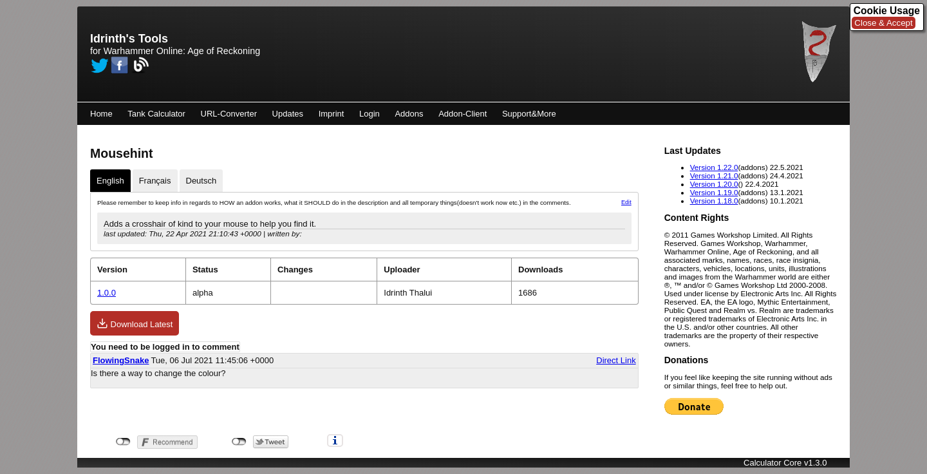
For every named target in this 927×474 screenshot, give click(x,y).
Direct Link (615, 360)
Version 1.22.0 (714, 167)
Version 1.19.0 (714, 192)
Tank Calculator (156, 113)
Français (155, 180)
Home (101, 113)
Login (369, 113)
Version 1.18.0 (714, 200)
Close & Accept (883, 23)
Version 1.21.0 (714, 175)
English (110, 180)
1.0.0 (106, 293)
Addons (409, 113)
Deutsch (201, 180)
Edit (626, 202)
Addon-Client (462, 113)
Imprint (331, 113)
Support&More (529, 113)
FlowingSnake (121, 360)
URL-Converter (229, 113)
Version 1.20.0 (714, 184)
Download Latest (135, 323)
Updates (287, 113)
